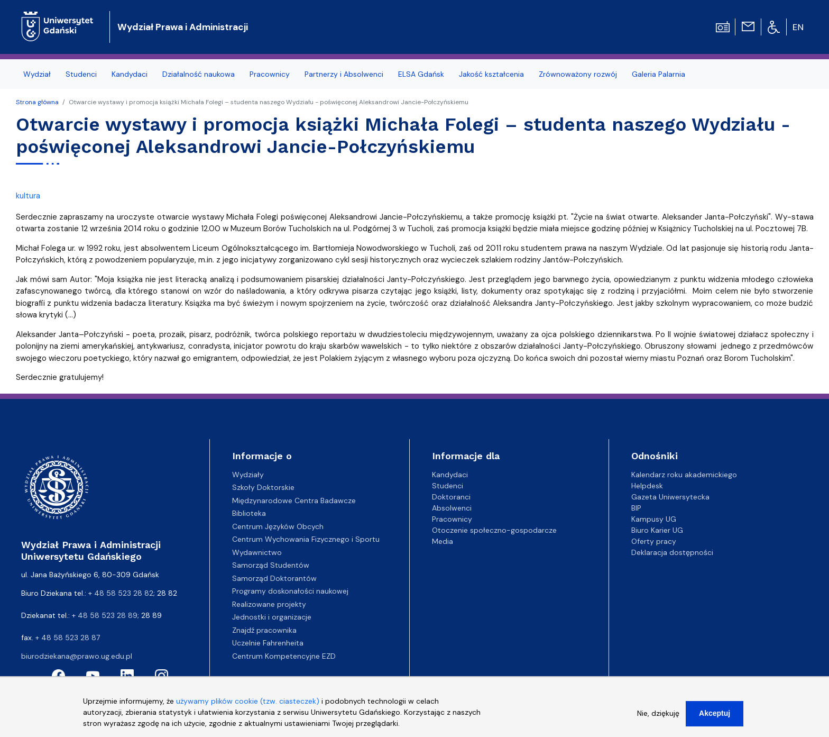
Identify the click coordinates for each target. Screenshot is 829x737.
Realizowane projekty (269, 604)
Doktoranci (451, 497)
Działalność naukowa (198, 74)
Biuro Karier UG (657, 530)
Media (442, 541)
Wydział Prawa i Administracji (182, 27)
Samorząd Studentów (270, 565)
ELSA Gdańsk (421, 74)
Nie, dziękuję (658, 719)
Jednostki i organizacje (271, 617)
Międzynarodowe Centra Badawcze (294, 500)
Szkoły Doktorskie (263, 487)
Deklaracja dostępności (672, 552)
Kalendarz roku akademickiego (684, 474)
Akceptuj (714, 719)
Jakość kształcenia (491, 74)
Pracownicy (270, 74)
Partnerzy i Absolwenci (344, 74)
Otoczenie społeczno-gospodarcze (494, 530)
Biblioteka (249, 513)
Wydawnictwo (257, 552)
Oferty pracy (653, 541)
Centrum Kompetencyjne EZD (284, 656)
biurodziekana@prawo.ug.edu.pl (76, 656)
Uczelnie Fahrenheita (267, 643)
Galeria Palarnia (658, 74)
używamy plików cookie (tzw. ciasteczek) (247, 707)
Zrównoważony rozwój (578, 74)
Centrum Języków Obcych (278, 526)
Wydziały (248, 474)
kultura (28, 195)
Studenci (81, 74)
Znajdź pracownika (264, 630)
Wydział (37, 74)
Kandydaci (130, 74)
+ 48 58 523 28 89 (104, 615)
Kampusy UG (653, 519)
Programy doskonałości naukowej (290, 591)
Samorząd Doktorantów (274, 578)
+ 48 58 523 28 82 (120, 593)
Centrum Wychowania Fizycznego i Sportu (306, 539)
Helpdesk (647, 485)
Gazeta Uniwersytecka (670, 497)
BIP (636, 508)
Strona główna (37, 102)
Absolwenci (452, 508)
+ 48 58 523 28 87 (67, 637)
